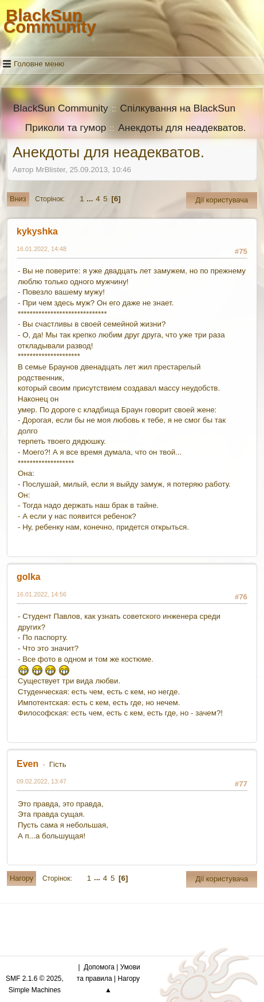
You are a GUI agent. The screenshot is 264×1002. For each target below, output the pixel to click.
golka (29, 577)
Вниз (18, 198)
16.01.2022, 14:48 (41, 248)
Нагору (21, 878)
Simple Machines (35, 990)
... (90, 198)
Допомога (99, 967)
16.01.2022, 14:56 (41, 594)
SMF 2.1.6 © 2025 (33, 979)
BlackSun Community (49, 21)
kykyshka (37, 231)
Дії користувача (221, 200)
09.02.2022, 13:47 (41, 781)
